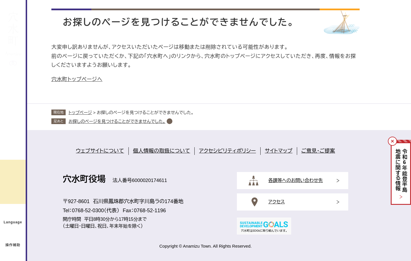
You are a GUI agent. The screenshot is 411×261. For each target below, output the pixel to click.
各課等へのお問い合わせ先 (295, 180)
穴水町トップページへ (76, 79)
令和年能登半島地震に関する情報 (401, 171)
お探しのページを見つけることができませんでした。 (116, 121)
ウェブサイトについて (100, 151)
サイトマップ (279, 151)
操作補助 (12, 245)
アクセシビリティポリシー (227, 151)
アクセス (276, 201)
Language (13, 222)
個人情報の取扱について (161, 151)
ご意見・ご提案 (318, 151)
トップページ (80, 112)
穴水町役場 (84, 179)
